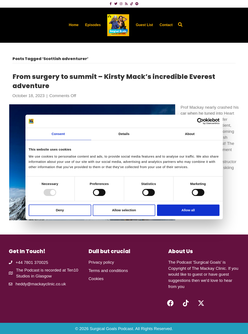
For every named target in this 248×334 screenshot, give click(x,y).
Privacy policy (101, 262)
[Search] (179, 25)
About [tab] (190, 134)
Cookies (96, 278)
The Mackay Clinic (209, 268)
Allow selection (124, 210)
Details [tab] (124, 134)
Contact (166, 25)
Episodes (93, 25)
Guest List (144, 25)
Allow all (188, 210)
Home (74, 25)
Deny (60, 210)
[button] (170, 303)
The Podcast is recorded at (41, 270)
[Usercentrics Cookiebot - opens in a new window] (200, 121)
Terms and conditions (108, 270)
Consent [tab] (58, 134)
